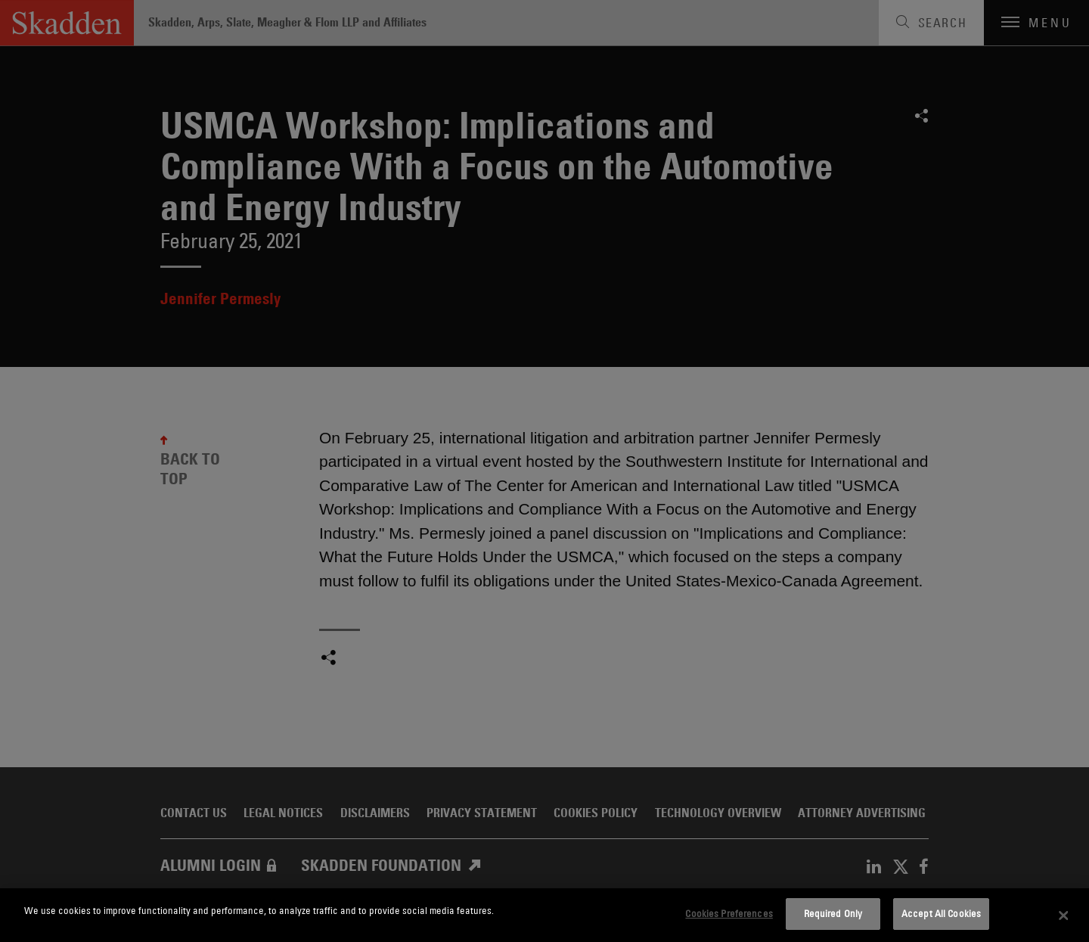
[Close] (1064, 915)
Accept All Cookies (941, 913)
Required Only (833, 913)
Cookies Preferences (728, 913)
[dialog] (544, 915)
